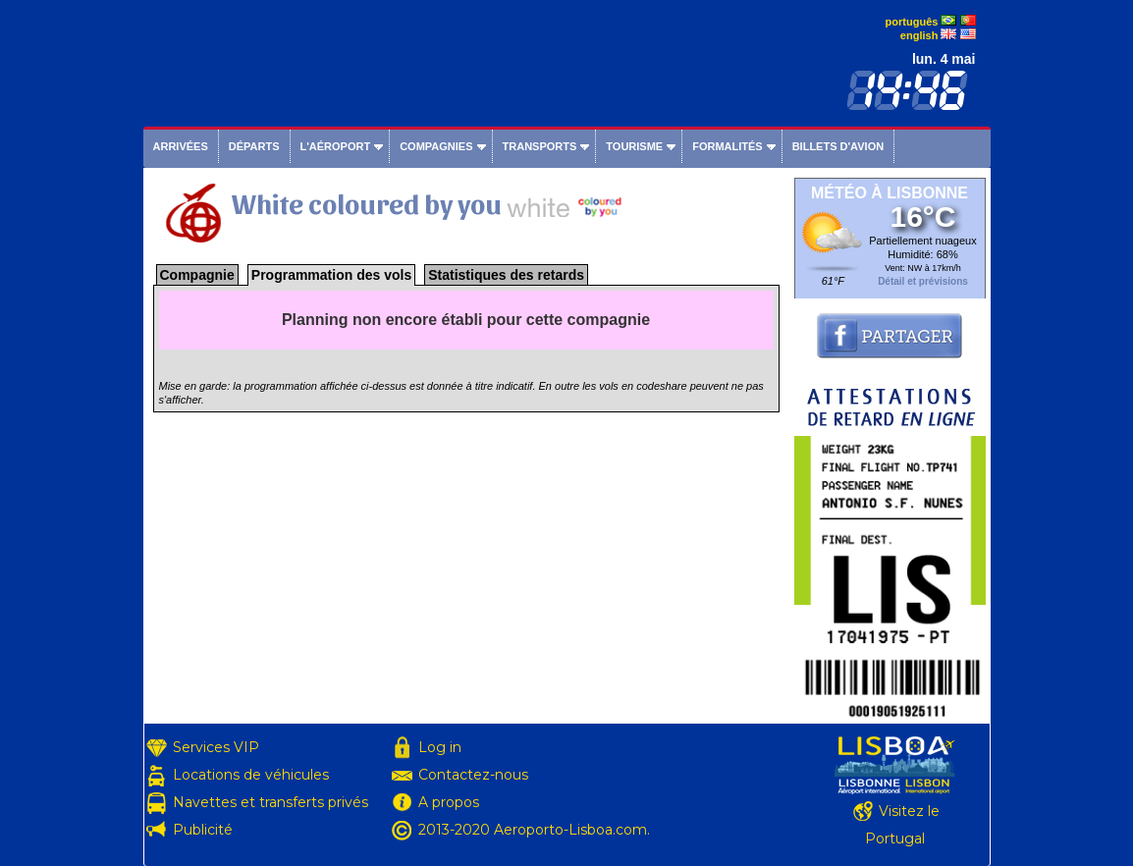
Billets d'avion (838, 146)
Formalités (727, 146)
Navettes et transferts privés (270, 802)
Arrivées (180, 146)
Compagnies (436, 146)
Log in (439, 747)
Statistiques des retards (506, 275)
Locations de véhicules (251, 775)
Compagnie (197, 275)
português (912, 21)
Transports (540, 146)
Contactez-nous (473, 775)
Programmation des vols (331, 275)
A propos (448, 802)
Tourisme (634, 146)
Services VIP (216, 747)
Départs (254, 146)
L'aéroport (335, 146)
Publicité (203, 830)
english (919, 35)
